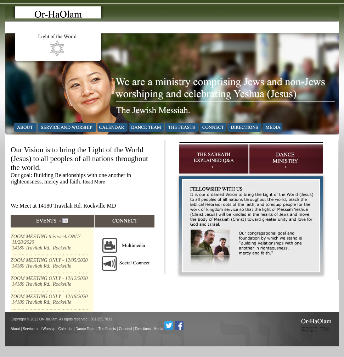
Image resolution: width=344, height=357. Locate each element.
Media (158, 329)
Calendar (65, 329)
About (15, 329)
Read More (94, 182)
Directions (143, 329)
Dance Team (85, 329)
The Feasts (107, 329)
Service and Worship (39, 329)
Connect (125, 329)
